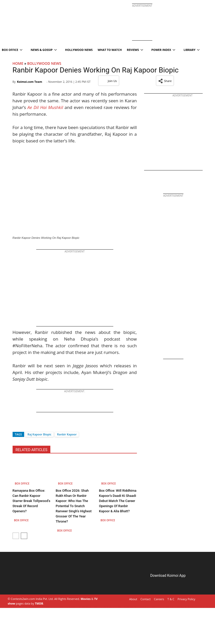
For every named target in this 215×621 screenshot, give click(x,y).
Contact (146, 599)
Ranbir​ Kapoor (67, 434)
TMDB (39, 603)
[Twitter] (25, 425)
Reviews (135, 50)
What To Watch (110, 50)
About (133, 599)
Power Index (163, 50)
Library (192, 50)
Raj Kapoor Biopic (39, 434)
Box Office (22, 483)
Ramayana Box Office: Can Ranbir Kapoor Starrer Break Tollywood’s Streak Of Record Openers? (31, 501)
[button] (165, 81)
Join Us (108, 81)
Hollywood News (78, 50)
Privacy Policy (186, 599)
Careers (159, 599)
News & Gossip (44, 50)
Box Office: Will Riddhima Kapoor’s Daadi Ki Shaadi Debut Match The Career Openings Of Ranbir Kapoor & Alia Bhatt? (117, 501)
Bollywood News (44, 63)
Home (18, 63)
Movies (86, 599)
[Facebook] (16, 425)
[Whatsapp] (34, 425)
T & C (170, 599)
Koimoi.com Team (29, 82)
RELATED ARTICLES (32, 450)
